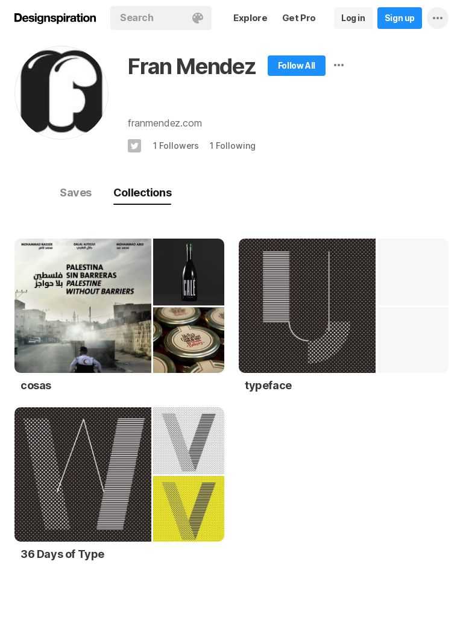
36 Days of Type (62, 554)
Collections (142, 192)
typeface (268, 385)
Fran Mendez (192, 66)
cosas (35, 385)
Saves (76, 192)
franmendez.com (165, 123)
